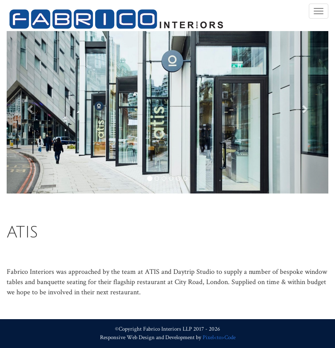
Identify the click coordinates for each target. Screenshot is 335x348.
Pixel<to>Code (219, 337)
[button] (31, 109)
